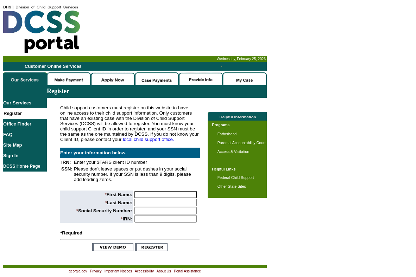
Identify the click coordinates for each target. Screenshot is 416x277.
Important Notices (118, 271)
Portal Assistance (187, 271)
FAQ (8, 134)
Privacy (96, 271)
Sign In (10, 155)
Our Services (17, 102)
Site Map (12, 145)
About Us (164, 271)
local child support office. (148, 139)
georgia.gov (78, 271)
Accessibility (144, 271)
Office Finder (17, 124)
